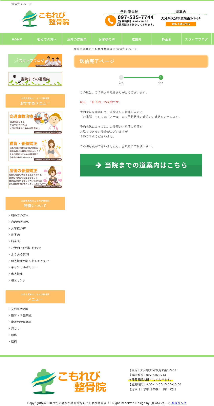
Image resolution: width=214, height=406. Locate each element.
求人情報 (15, 273)
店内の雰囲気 (77, 39)
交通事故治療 (18, 309)
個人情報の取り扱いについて (29, 260)
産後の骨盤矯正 (20, 321)
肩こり (14, 328)
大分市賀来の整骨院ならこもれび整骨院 (80, 403)
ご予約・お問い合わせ (24, 247)
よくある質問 (18, 254)
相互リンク (17, 280)
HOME (17, 39)
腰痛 (12, 341)
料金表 (167, 39)
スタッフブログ (196, 39)
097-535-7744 (156, 374)
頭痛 (12, 334)
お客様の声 (107, 39)
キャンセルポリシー (23, 267)
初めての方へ (47, 39)
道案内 (137, 39)
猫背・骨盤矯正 (20, 315)
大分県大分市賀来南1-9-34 (158, 370)
